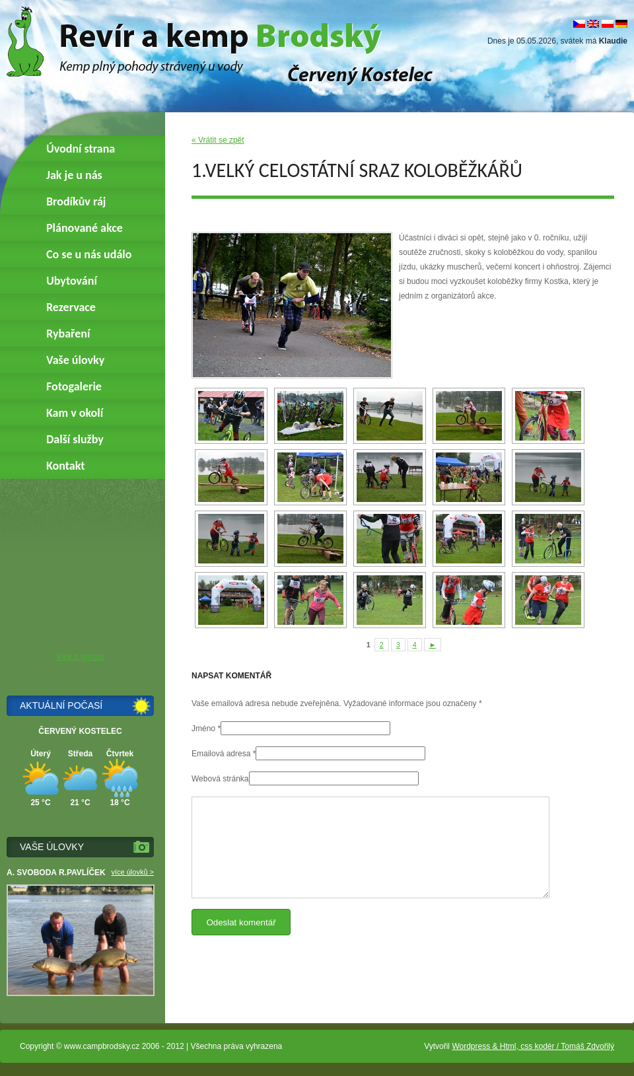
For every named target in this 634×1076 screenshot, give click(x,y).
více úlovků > (132, 872)
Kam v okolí (74, 413)
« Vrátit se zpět (218, 140)
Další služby (75, 439)
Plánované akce (84, 228)
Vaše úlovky (75, 360)
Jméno (203, 728)
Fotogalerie (74, 386)
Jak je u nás (74, 175)
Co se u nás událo (88, 254)
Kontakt (65, 465)
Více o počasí (80, 656)
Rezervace (71, 307)
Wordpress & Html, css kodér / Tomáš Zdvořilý (533, 1046)
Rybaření (68, 333)
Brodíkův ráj (76, 201)
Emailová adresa (221, 753)
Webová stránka (220, 778)
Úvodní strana (80, 148)
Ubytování (71, 280)
